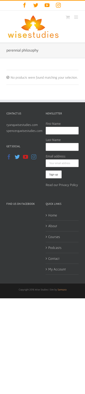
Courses (54, 237)
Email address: (56, 156)
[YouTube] (25, 156)
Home (52, 215)
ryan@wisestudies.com (22, 125)
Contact (54, 258)
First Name (53, 124)
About (52, 226)
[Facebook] (8, 156)
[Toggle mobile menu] (76, 17)
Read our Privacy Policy (62, 185)
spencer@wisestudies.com (24, 131)
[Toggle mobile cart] (68, 17)
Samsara (62, 289)
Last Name (53, 140)
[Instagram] (33, 156)
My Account (57, 269)
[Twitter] (17, 156)
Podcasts (54, 247)
